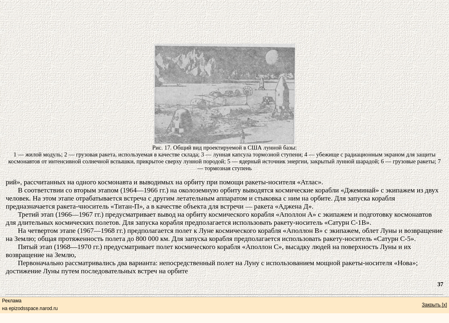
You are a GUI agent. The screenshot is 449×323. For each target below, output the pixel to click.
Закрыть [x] (434, 305)
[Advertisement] (224, 19)
